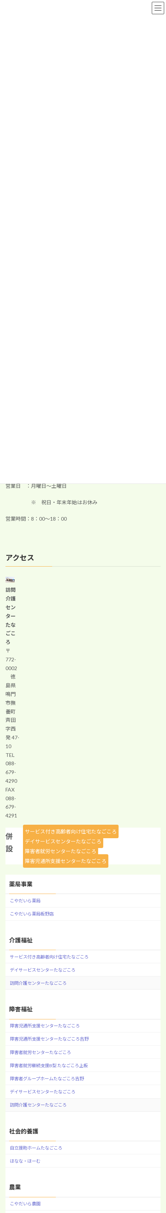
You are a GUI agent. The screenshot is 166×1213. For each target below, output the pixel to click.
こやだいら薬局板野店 (32, 914)
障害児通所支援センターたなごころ (66, 861)
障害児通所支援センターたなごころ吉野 (49, 1039)
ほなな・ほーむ (25, 1161)
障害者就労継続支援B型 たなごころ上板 (49, 1065)
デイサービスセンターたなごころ (63, 841)
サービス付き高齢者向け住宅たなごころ (71, 831)
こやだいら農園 (25, 1203)
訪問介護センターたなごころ (38, 983)
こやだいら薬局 (25, 900)
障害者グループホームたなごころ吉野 (47, 1078)
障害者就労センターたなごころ (60, 851)
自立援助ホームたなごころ (36, 1148)
